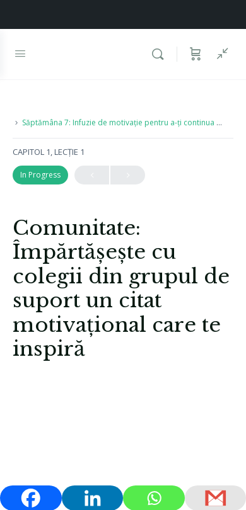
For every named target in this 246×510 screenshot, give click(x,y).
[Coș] (195, 54)
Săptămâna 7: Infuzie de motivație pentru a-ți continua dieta (128, 122)
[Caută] (161, 54)
